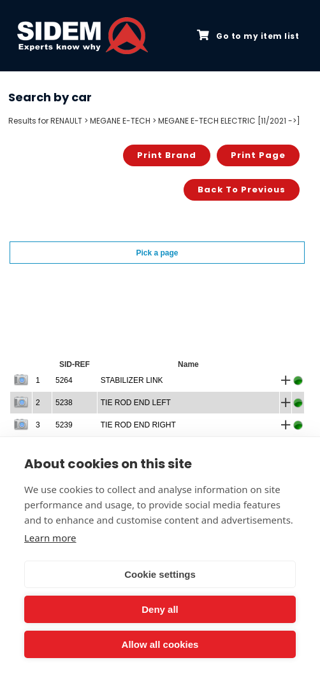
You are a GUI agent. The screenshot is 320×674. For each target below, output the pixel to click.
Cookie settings (160, 574)
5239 (64, 424)
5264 (64, 380)
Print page (258, 155)
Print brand (166, 155)
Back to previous (242, 189)
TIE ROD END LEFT (136, 402)
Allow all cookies (160, 644)
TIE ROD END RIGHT (138, 424)
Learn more (50, 537)
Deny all (160, 609)
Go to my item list (248, 35)
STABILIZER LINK (132, 380)
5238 (64, 402)
